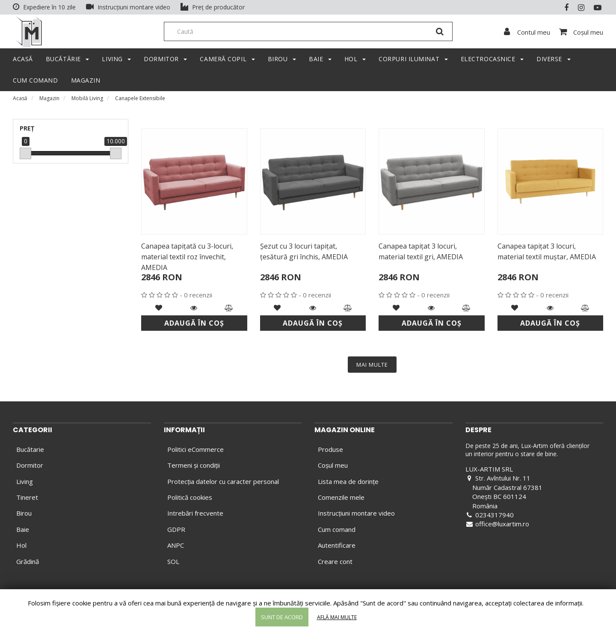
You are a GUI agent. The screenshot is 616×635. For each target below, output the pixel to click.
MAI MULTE (372, 367)
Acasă (20, 100)
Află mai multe (337, 617)
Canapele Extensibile (140, 100)
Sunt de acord (282, 617)
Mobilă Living (87, 100)
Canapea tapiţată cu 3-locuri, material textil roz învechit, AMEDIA (187, 258)
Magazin (49, 100)
